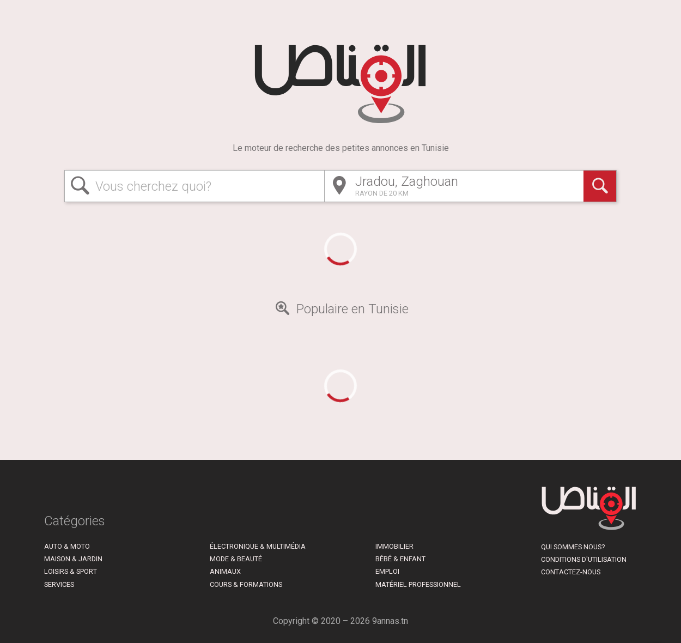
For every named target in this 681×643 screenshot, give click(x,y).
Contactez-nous (570, 572)
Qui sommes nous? (573, 547)
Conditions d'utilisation (584, 559)
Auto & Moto (67, 546)
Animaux (225, 571)
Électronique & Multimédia (258, 546)
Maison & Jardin (73, 559)
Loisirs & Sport (70, 571)
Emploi (387, 571)
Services (59, 584)
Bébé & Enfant (400, 559)
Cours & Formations (246, 584)
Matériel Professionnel (418, 584)
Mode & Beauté (236, 559)
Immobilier (394, 546)
